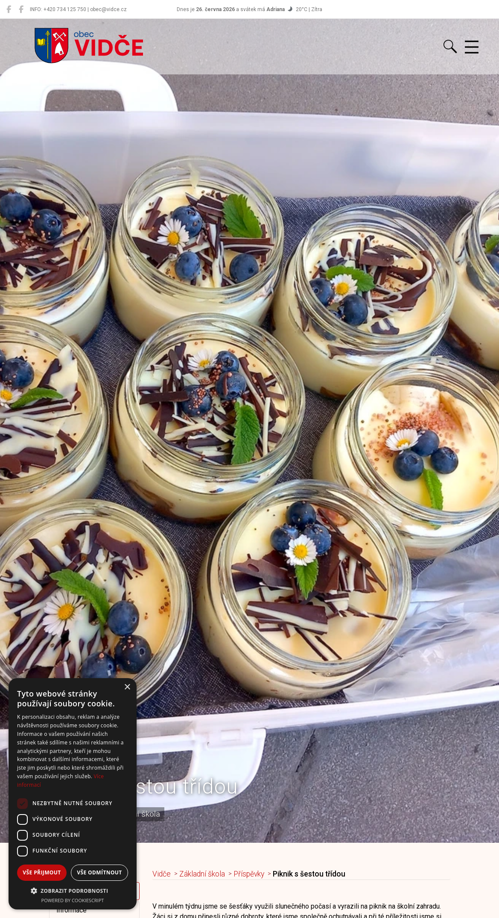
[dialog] (73, 793)
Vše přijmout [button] (42, 872)
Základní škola (202, 874)
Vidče (161, 874)
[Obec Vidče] (8, 9)
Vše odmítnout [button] (99, 872)
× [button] (127, 687)
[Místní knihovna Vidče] (21, 9)
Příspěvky (248, 874)
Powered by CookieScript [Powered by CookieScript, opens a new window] (72, 900)
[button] (72, 890)
